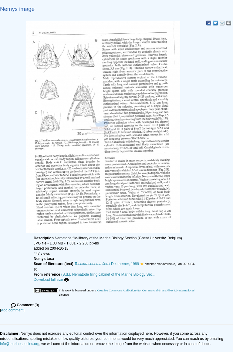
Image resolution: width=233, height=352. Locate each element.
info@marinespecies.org (19, 344)
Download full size (51, 279)
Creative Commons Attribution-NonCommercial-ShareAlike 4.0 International (145, 290)
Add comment (12, 310)
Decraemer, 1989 (106, 264)
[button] (142, 263)
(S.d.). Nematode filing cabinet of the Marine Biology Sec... (108, 274)
